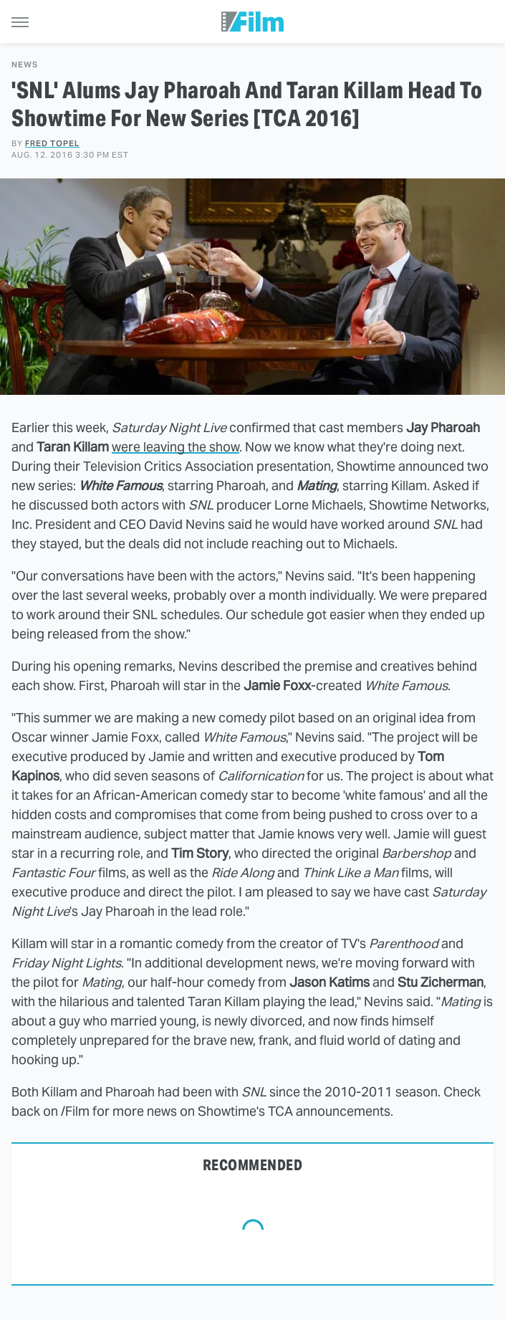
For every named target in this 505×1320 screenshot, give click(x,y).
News (24, 65)
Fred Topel (52, 143)
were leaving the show (175, 447)
